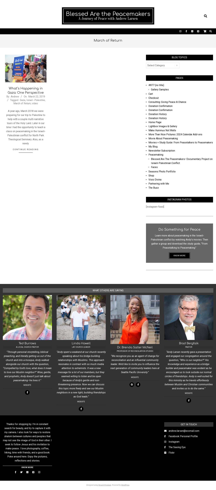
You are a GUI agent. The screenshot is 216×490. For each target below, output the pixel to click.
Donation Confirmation (160, 106)
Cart (150, 93)
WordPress (125, 485)
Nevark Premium (104, 485)
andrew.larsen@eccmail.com (184, 430)
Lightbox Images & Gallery (162, 126)
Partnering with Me (158, 183)
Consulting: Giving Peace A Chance (167, 102)
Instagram (174, 441)
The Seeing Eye (177, 447)
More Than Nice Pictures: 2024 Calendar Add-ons (175, 134)
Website (27, 385)
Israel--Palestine (35, 100)
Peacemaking (155, 154)
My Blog (153, 146)
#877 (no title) (156, 85)
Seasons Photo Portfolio (162, 171)
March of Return (22, 103)
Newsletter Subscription (161, 150)
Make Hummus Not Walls (162, 130)
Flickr (172, 452)
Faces (154, 167)
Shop (151, 175)
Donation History (157, 114)
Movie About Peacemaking (163, 138)
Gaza (22, 100)
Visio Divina (154, 179)
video (35, 103)
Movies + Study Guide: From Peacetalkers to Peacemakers (180, 142)
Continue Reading (26, 149)
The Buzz (153, 187)
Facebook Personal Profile (183, 436)
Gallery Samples (160, 89)
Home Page (154, 122)
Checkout (153, 97)
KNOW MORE (179, 255)
